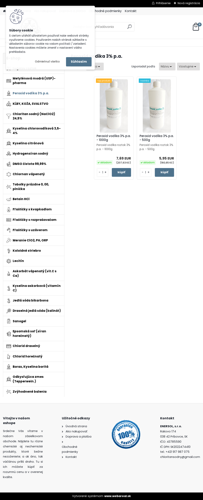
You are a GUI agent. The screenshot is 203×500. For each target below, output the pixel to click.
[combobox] (167, 66)
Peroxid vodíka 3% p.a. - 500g (157, 138)
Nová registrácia (189, 3)
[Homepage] (4, 11)
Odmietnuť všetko (47, 61)
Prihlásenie (163, 3)
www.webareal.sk (117, 496)
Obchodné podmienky (105, 11)
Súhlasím (79, 61)
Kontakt (131, 11)
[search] (129, 28)
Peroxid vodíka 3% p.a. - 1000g (114, 138)
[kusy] (102, 172)
